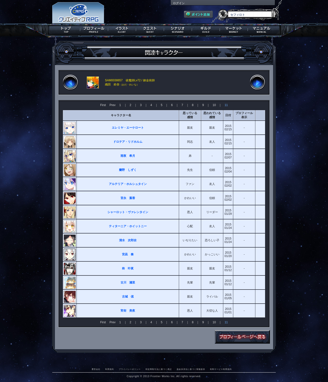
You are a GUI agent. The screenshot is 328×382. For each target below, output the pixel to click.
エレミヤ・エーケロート (128, 127)
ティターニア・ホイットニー (128, 226)
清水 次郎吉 (128, 240)
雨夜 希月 (128, 156)
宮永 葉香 (128, 198)
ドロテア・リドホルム (127, 141)
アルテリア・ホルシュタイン (128, 184)
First (103, 105)
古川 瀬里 (128, 282)
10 (214, 105)
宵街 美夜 (128, 310)
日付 (228, 115)
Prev (113, 105)
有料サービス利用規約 (221, 369)
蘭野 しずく (128, 170)
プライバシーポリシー (130, 369)
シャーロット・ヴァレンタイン (127, 212)
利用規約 (109, 369)
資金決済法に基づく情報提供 (191, 369)
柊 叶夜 (128, 268)
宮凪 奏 (128, 254)
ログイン (179, 3)
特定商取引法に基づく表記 (159, 369)
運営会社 (96, 369)
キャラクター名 (121, 115)
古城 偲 (128, 296)
